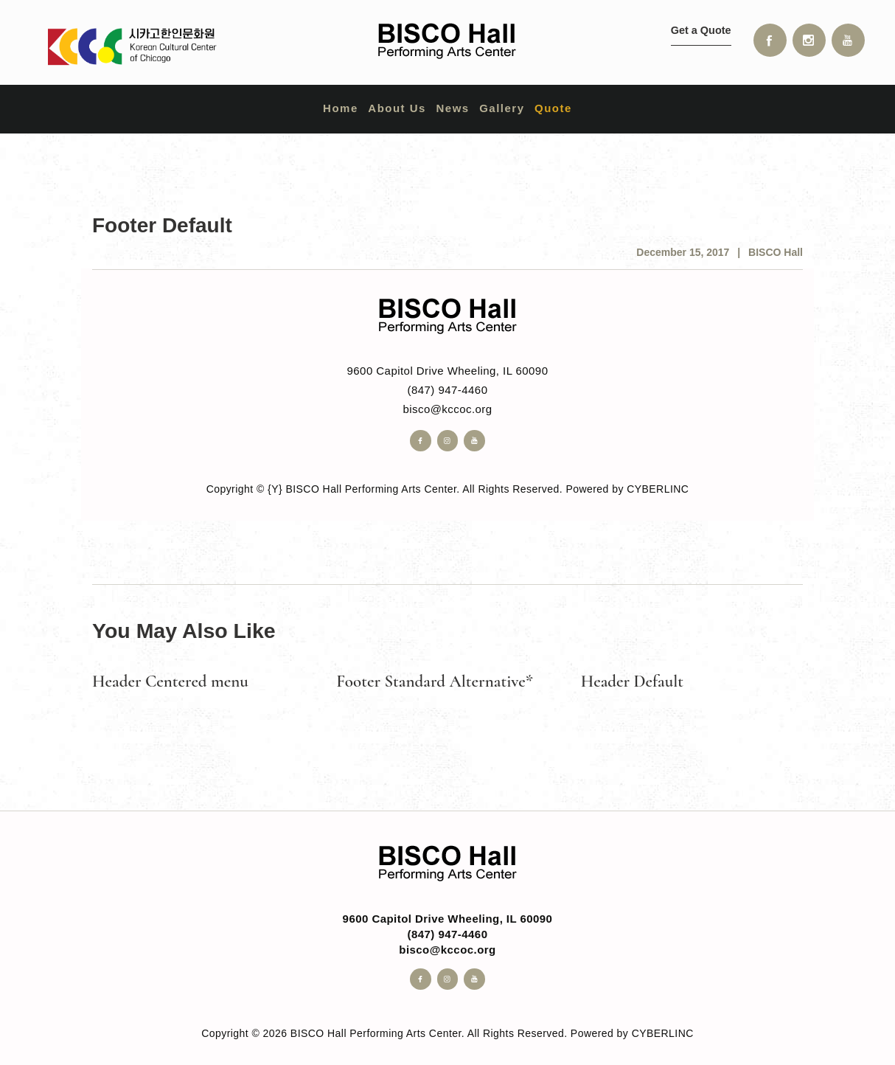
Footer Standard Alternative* (434, 681)
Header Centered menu (170, 681)
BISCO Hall (775, 252)
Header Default (632, 681)
